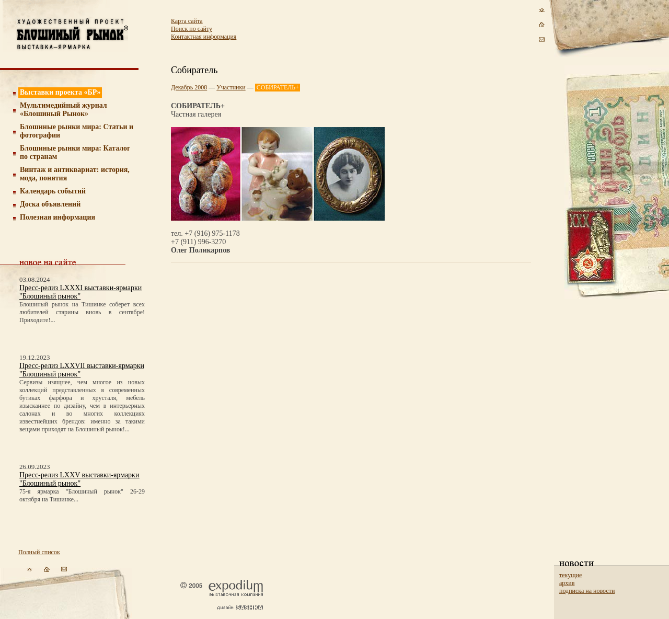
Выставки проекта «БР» (60, 92)
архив (566, 583)
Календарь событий (53, 191)
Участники (231, 87)
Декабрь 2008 (189, 87)
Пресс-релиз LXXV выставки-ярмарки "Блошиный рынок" (79, 479)
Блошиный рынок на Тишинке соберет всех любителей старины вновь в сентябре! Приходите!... (82, 312)
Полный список (39, 552)
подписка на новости (587, 590)
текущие (570, 575)
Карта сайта (187, 21)
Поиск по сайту (191, 28)
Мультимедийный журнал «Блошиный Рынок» (63, 109)
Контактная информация (203, 36)
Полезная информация (57, 217)
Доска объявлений (50, 204)
